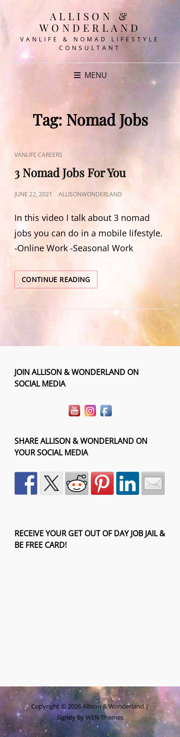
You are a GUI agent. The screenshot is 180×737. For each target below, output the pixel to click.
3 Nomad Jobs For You (70, 172)
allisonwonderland (90, 194)
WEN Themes (104, 717)
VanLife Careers (38, 155)
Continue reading (59, 281)
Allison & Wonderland (90, 21)
